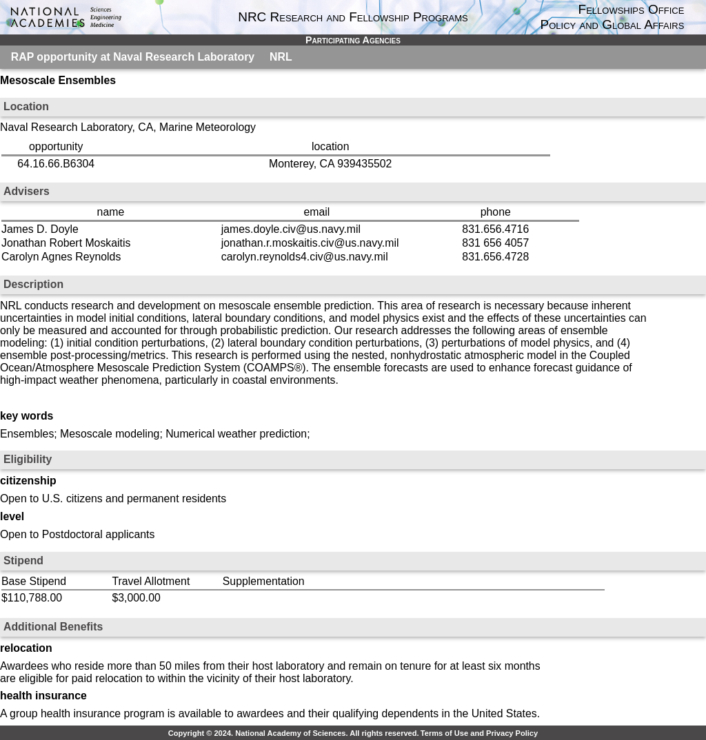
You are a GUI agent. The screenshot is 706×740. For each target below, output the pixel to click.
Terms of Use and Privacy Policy (479, 733)
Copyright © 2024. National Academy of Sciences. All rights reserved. (293, 733)
